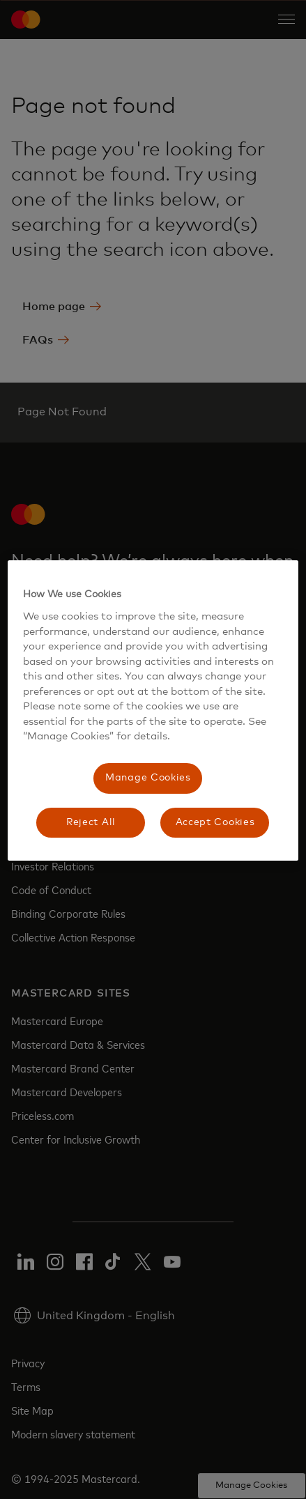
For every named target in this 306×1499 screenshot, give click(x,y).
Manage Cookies (148, 778)
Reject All (91, 822)
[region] (153, 710)
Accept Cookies (215, 822)
